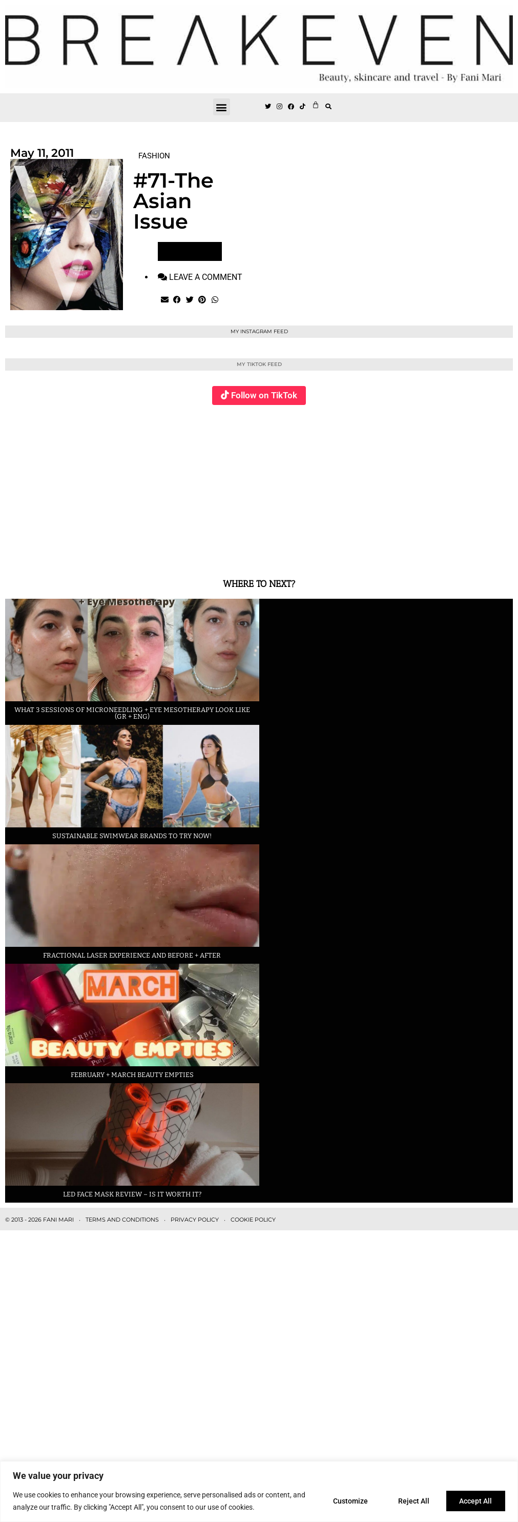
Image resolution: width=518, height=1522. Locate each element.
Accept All (475, 1501)
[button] (221, 106)
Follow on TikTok (264, 395)
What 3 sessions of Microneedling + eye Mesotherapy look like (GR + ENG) (132, 713)
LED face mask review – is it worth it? (132, 1194)
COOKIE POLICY (253, 1219)
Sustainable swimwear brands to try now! (132, 836)
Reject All (411, 1501)
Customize (346, 1501)
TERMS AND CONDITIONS (122, 1219)
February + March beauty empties (132, 1075)
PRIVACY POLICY (195, 1219)
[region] (259, 1491)
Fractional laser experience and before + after (132, 955)
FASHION (154, 155)
